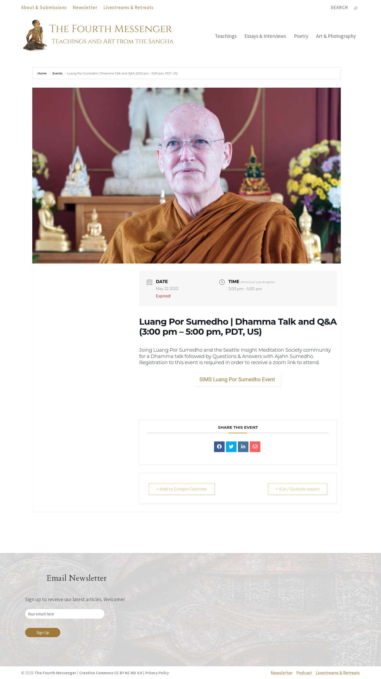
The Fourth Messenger (55, 672)
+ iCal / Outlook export (298, 489)
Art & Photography (336, 36)
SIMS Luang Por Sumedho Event (237, 379)
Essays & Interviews (265, 36)
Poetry (301, 36)
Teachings (226, 36)
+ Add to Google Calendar (181, 489)
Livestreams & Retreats (128, 7)
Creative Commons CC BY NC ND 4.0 (110, 672)
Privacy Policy (157, 672)
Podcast (304, 673)
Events (57, 73)
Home (42, 73)
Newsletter (85, 7)
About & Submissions (44, 7)
